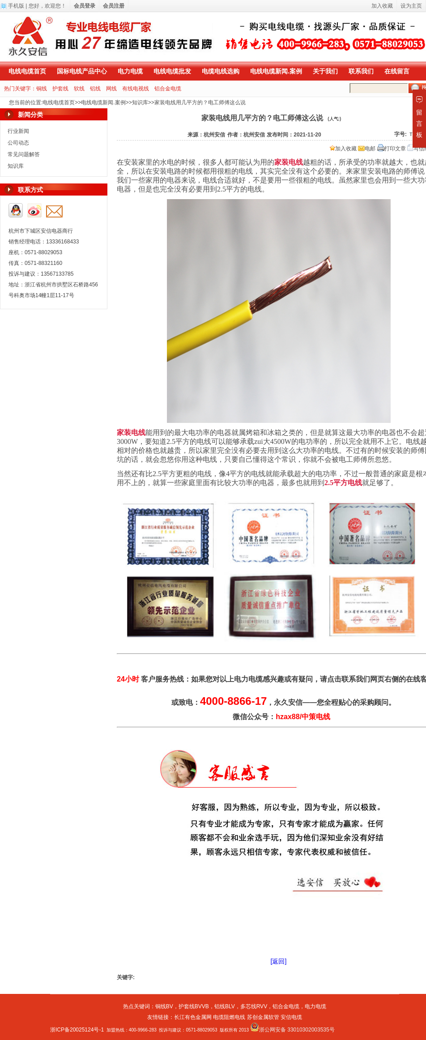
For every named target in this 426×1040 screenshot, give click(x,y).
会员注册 (113, 6)
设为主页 (411, 6)
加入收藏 (343, 148)
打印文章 (391, 148)
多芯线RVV (253, 1006)
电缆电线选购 (220, 71)
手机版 (16, 6)
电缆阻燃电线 (229, 1017)
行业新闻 (18, 131)
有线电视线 (135, 88)
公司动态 (18, 143)
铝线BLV (224, 1006)
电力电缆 (130, 71)
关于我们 (325, 71)
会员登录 (84, 6)
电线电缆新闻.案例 (276, 71)
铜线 (41, 88)
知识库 (140, 102)
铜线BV (164, 1006)
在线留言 (396, 71)
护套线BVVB (194, 1006)
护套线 (60, 88)
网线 (111, 88)
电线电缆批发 (172, 71)
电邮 (366, 148)
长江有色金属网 (193, 1017)
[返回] (279, 961)
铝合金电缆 (167, 88)
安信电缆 (291, 1017)
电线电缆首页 (27, 71)
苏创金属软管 (263, 1017)
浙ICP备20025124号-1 (77, 1030)
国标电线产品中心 (82, 71)
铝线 (95, 88)
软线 (79, 88)
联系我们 (361, 71)
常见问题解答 (24, 154)
